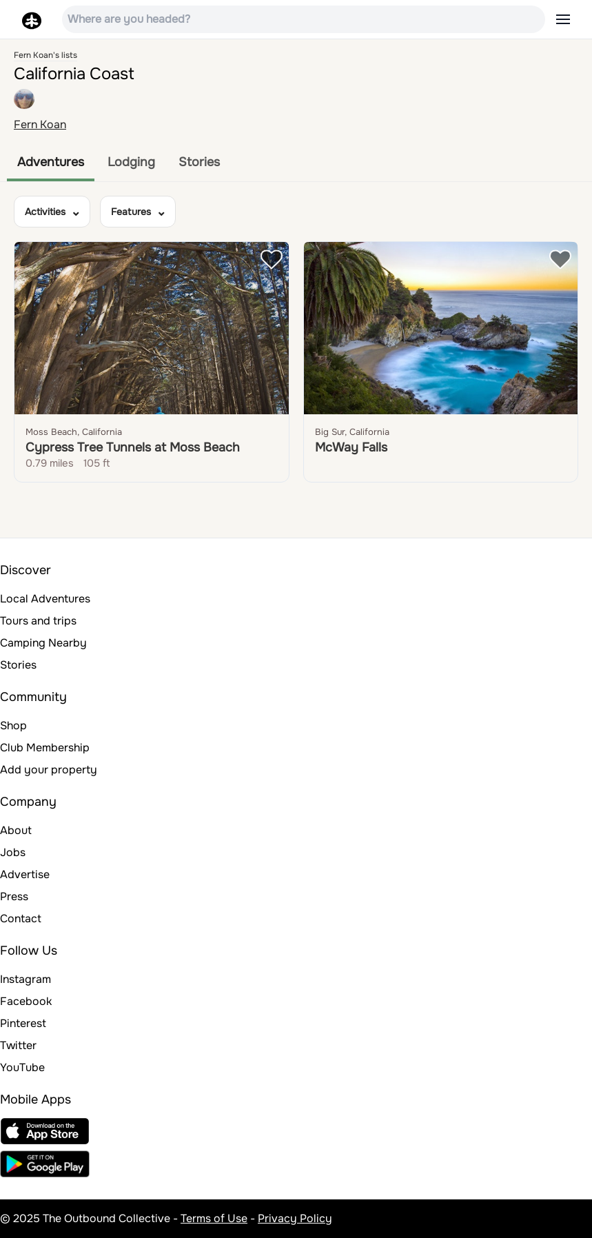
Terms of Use (214, 1218)
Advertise (25, 874)
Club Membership (45, 747)
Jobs (12, 852)
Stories (199, 162)
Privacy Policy (295, 1218)
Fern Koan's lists (45, 55)
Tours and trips (38, 620)
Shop (13, 725)
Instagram (25, 979)
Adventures (50, 162)
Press (14, 896)
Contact (20, 918)
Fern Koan (40, 124)
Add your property (48, 769)
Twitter (18, 1045)
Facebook (26, 1001)
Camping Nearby (43, 643)
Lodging (131, 162)
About (16, 830)
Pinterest (23, 1023)
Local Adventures (45, 598)
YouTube (22, 1067)
